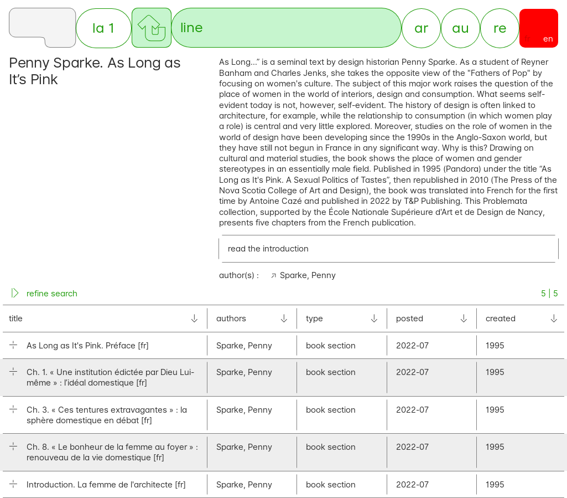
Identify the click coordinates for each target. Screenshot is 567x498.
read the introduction (268, 249)
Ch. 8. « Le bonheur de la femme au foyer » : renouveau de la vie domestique (112, 453)
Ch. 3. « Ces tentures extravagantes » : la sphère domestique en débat (107, 415)
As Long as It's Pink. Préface (88, 345)
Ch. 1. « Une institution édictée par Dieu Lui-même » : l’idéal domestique (110, 378)
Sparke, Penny (308, 275)
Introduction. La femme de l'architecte (106, 484)
